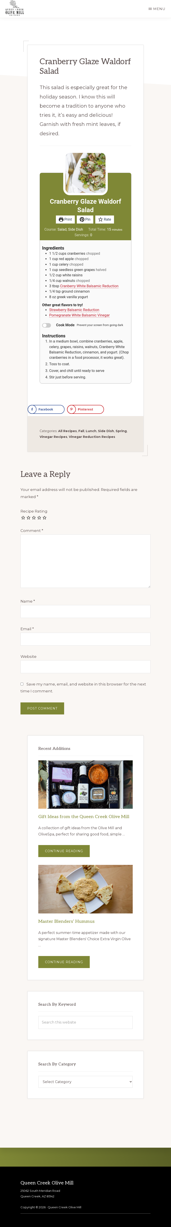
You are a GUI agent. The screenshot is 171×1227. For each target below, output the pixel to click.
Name (27, 601)
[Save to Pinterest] (85, 409)
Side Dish (106, 431)
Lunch (91, 431)
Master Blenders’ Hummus (66, 921)
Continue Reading (67, 853)
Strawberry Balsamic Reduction (74, 310)
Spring (121, 431)
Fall (81, 431)
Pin (85, 219)
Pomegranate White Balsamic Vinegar (79, 315)
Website (28, 656)
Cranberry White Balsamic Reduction (89, 286)
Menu (159, 9)
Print (65, 219)
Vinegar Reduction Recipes (92, 437)
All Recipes (67, 431)
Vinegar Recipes (53, 437)
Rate (104, 219)
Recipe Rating (33, 511)
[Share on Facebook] (46, 409)
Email (27, 629)
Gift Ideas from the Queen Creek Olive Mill (83, 816)
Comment (31, 530)
